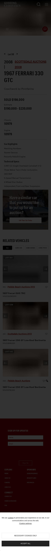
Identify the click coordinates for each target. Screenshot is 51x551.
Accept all (25, 543)
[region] (25, 531)
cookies (10, 518)
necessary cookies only (25, 536)
